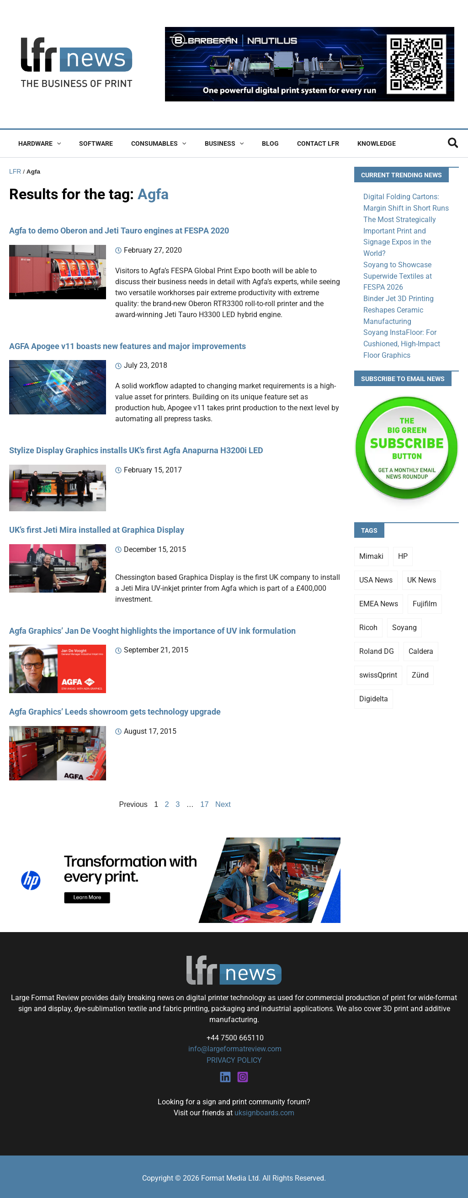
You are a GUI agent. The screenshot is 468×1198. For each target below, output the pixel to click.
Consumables (144, 143)
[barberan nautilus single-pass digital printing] (309, 63)
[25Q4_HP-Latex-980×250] (174, 878)
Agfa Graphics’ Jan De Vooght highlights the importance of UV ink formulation (152, 629)
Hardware (37, 143)
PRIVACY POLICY (234, 1058)
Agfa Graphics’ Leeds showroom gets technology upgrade (115, 710)
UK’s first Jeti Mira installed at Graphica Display (96, 529)
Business (205, 143)
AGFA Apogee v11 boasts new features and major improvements (127, 345)
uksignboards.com (264, 1110)
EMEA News (378, 598)
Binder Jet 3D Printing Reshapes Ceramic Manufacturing (398, 306)
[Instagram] (243, 1074)
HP (403, 551)
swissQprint (378, 670)
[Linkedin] (225, 1074)
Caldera (421, 646)
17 (205, 802)
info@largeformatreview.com (234, 1047)
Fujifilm (425, 598)
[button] (54, 143)
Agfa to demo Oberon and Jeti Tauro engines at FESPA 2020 (119, 230)
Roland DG (376, 646)
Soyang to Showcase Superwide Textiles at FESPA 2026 (397, 273)
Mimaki (371, 551)
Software (88, 143)
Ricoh (368, 622)
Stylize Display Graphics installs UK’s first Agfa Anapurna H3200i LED (136, 449)
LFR (15, 171)
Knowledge (341, 143)
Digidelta (373, 693)
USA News (376, 575)
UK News (421, 575)
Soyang (404, 622)
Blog (245, 143)
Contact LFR (288, 143)
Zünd (420, 670)
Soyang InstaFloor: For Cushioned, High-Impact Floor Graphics (401, 339)
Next (222, 802)
